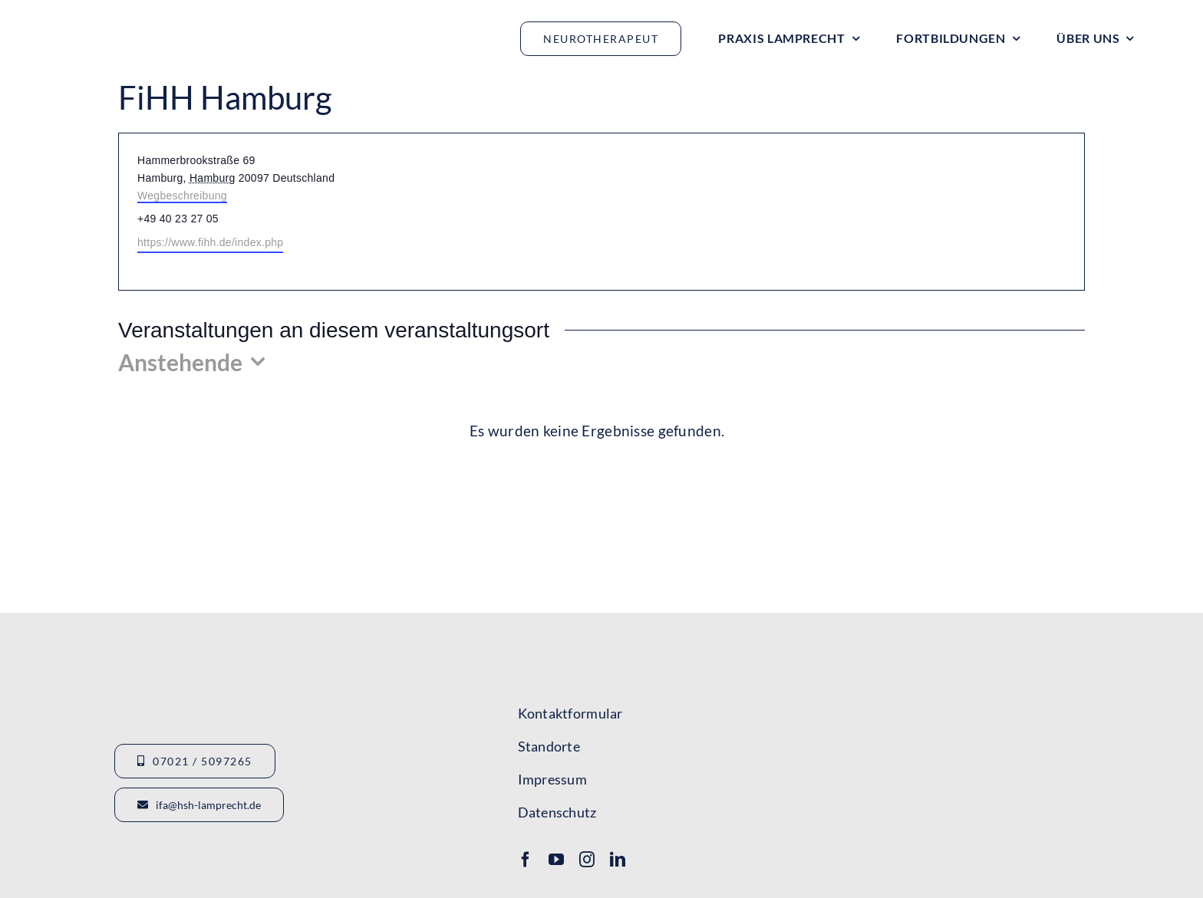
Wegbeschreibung (182, 195)
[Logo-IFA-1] (979, 689)
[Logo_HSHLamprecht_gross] (145, 19)
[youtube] (556, 859)
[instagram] (587, 859)
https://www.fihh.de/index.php (210, 242)
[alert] (597, 431)
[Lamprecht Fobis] (979, 750)
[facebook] (525, 859)
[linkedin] (617, 859)
